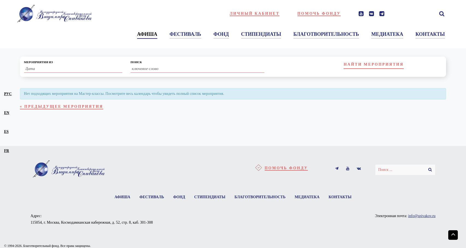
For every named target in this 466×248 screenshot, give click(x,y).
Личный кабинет (255, 13)
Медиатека (307, 197)
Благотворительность (259, 197)
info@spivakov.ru (421, 216)
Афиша (122, 197)
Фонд (179, 197)
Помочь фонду (319, 13)
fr (6, 151)
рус (8, 94)
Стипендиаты (209, 197)
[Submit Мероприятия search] (373, 65)
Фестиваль (151, 197)
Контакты (340, 197)
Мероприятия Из (38, 62)
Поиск (136, 62)
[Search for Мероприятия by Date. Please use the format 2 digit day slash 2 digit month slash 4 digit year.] (73, 69)
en (6, 113)
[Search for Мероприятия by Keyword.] (197, 69)
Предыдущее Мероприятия (61, 106)
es (6, 132)
